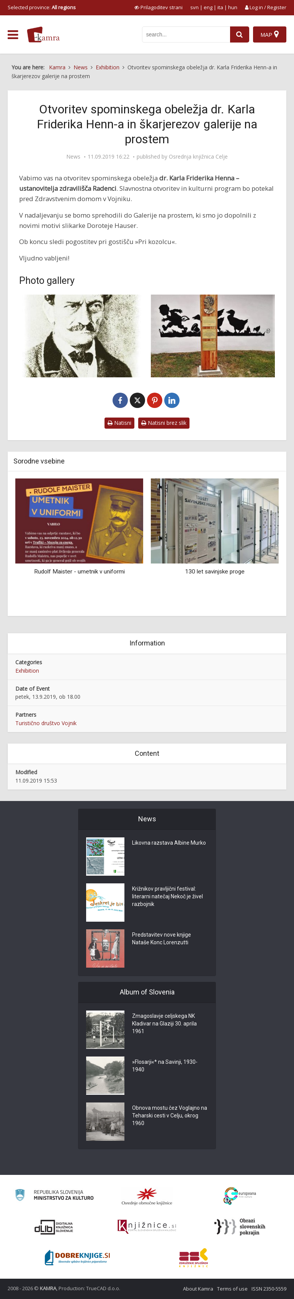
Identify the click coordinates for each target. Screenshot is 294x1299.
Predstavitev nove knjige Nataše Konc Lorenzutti (161, 939)
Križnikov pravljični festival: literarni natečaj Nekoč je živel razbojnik (167, 896)
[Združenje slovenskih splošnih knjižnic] (146, 1227)
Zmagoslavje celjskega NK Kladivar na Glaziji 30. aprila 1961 (164, 1024)
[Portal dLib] (54, 1227)
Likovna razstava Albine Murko (169, 843)
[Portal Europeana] (240, 1196)
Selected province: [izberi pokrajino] (42, 7)
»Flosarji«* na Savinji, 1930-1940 (165, 1066)
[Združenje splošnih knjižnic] (193, 1257)
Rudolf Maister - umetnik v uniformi (79, 571)
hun (232, 7)
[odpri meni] (13, 35)
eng (208, 7)
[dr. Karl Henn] (81, 336)
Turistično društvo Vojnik (46, 723)
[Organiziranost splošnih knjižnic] (147, 1196)
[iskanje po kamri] (186, 34)
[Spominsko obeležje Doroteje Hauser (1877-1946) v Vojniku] (213, 336)
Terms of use (232, 1288)
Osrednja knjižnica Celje (198, 156)
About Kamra (198, 1288)
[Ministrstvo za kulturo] (54, 1196)
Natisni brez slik (163, 422)
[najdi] (239, 34)
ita (220, 7)
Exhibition (27, 670)
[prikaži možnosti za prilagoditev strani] (158, 7)
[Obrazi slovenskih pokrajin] (240, 1227)
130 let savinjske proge (215, 571)
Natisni (119, 422)
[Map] (269, 34)
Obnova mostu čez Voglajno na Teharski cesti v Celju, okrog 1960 (169, 1116)
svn (194, 7)
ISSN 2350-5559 (269, 1288)
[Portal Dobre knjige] (77, 1257)
